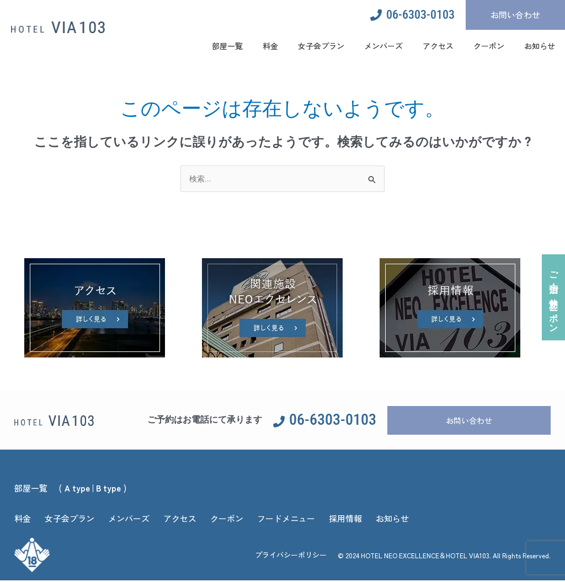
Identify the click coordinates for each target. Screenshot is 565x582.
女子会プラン (321, 45)
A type (77, 489)
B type (108, 489)
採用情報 (345, 519)
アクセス (438, 45)
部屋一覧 (227, 45)
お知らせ (539, 45)
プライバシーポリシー (291, 556)
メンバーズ (383, 45)
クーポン (488, 45)
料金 (270, 45)
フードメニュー (286, 519)
